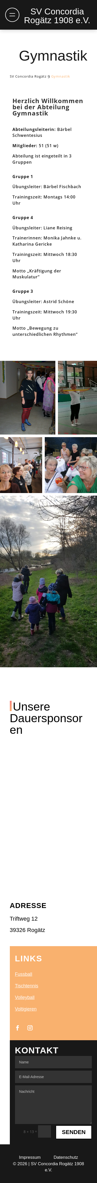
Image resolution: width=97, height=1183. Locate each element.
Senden (74, 1132)
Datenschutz (66, 1157)
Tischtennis (26, 985)
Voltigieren (26, 1009)
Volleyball (25, 997)
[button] (27, 398)
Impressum (30, 1157)
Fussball (23, 974)
